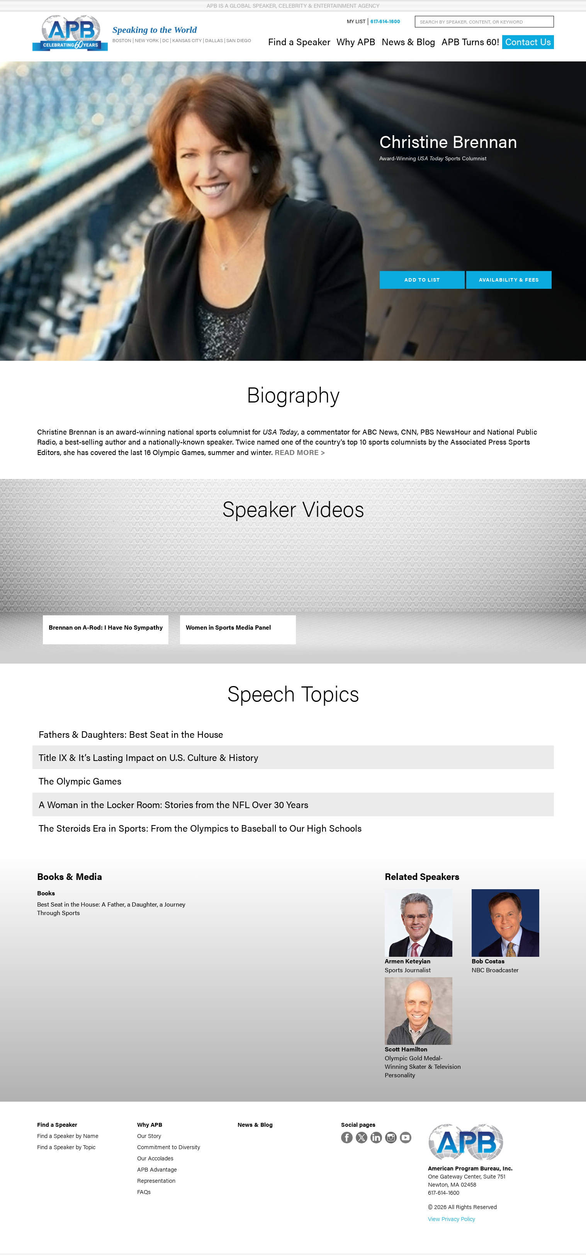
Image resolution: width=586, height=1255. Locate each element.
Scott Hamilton (406, 1049)
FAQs (144, 1192)
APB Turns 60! (470, 41)
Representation (156, 1181)
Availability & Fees (509, 280)
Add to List (422, 280)
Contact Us (528, 42)
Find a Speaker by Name (68, 1136)
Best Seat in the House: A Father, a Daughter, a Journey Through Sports (111, 909)
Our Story (149, 1136)
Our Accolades (155, 1159)
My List (356, 22)
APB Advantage (157, 1170)
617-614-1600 (385, 22)
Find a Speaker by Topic (66, 1147)
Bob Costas (488, 962)
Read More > (300, 453)
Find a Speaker (299, 41)
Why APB (355, 41)
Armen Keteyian (407, 962)
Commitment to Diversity (168, 1147)
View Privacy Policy (451, 1220)
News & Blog (408, 41)
